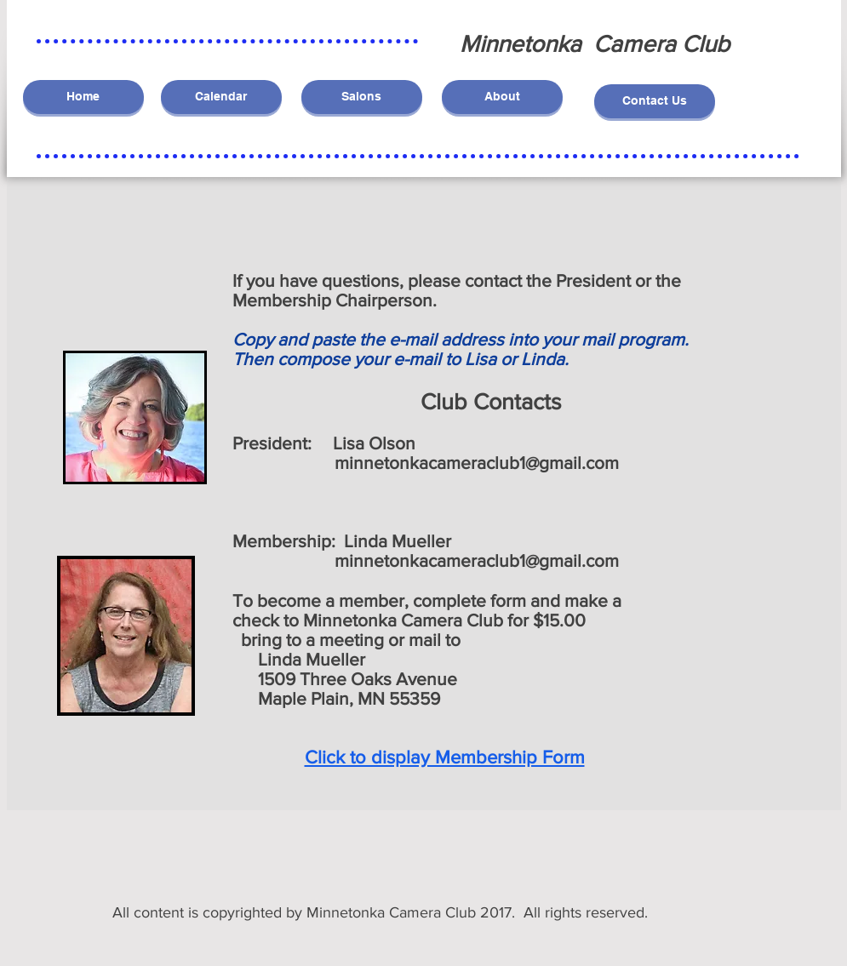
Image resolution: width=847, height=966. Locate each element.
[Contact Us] (654, 101)
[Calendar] (221, 97)
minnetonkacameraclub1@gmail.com (477, 462)
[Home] (83, 97)
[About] (502, 97)
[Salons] (361, 97)
